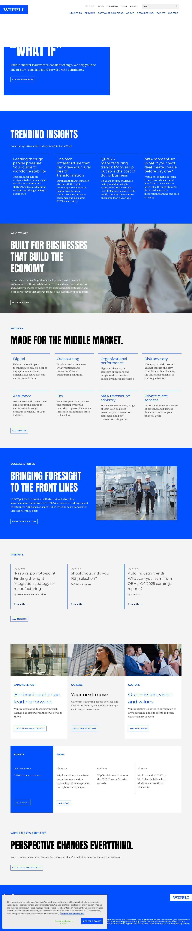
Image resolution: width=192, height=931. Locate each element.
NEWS (101, 6)
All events (22, 802)
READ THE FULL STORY (24, 521)
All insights (19, 619)
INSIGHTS (16, 554)
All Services (19, 430)
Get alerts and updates (26, 867)
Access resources (23, 79)
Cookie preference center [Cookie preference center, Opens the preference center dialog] (63, 922)
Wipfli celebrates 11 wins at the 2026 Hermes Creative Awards (112, 779)
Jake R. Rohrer (23, 594)
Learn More (21, 603)
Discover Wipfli (21, 302)
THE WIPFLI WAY (138, 728)
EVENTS (161, 13)
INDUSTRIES (75, 13)
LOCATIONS (112, 6)
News (61, 754)
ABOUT (130, 13)
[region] (54, 912)
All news (63, 803)
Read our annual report (30, 728)
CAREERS (173, 13)
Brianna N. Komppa (82, 584)
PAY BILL (134, 6)
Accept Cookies (92, 921)
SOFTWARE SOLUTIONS (110, 13)
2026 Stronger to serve (27, 775)
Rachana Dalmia (38, 594)
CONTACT (90, 6)
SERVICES (90, 13)
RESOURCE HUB (145, 13)
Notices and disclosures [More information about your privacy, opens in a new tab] (72, 913)
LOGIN (124, 6)
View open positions (85, 728)
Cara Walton (136, 594)
